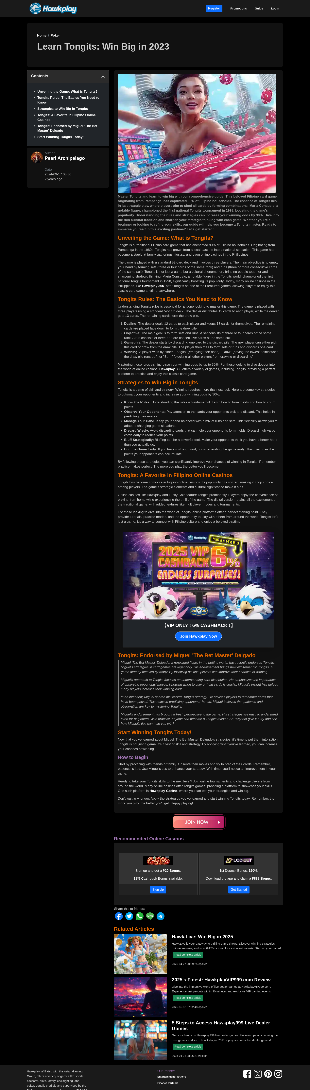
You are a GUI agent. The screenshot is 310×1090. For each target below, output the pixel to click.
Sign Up (158, 889)
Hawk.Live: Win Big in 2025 (202, 936)
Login (275, 8)
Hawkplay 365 (153, 286)
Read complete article (187, 954)
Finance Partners (167, 1083)
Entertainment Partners (171, 1076)
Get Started (239, 889)
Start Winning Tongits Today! (60, 137)
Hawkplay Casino (163, 791)
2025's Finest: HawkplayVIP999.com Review (221, 979)
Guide (259, 8)
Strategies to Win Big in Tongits (62, 109)
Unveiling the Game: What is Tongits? (67, 91)
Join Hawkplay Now (198, 636)
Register (214, 8)
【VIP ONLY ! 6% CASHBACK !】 (198, 625)
